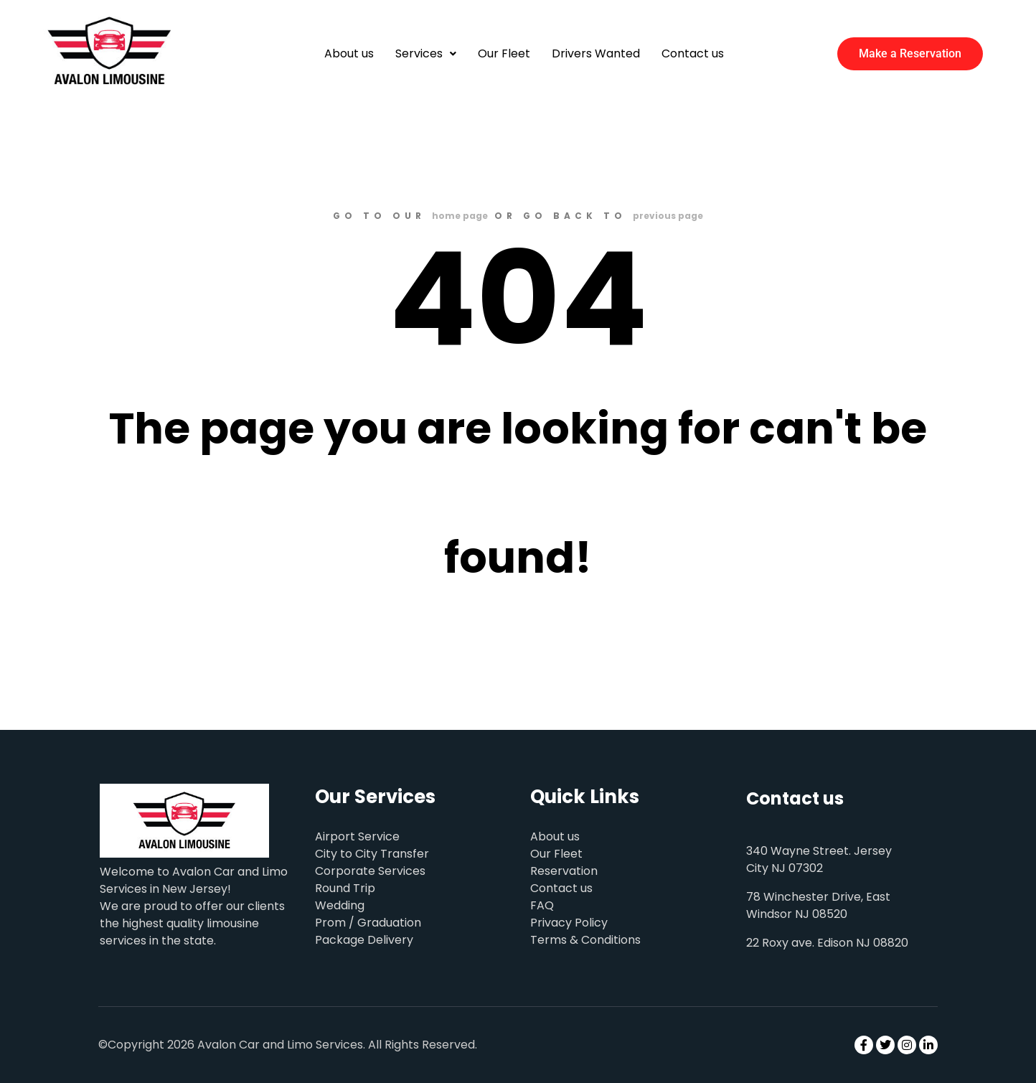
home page (460, 216)
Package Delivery (364, 940)
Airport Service (357, 836)
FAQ (542, 905)
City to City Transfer (372, 853)
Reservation (564, 871)
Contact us (692, 53)
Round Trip (345, 888)
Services (425, 53)
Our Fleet (504, 53)
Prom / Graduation (368, 922)
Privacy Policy (569, 922)
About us (349, 53)
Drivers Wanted (596, 53)
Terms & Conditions (585, 940)
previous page (668, 216)
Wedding (339, 905)
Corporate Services (370, 871)
